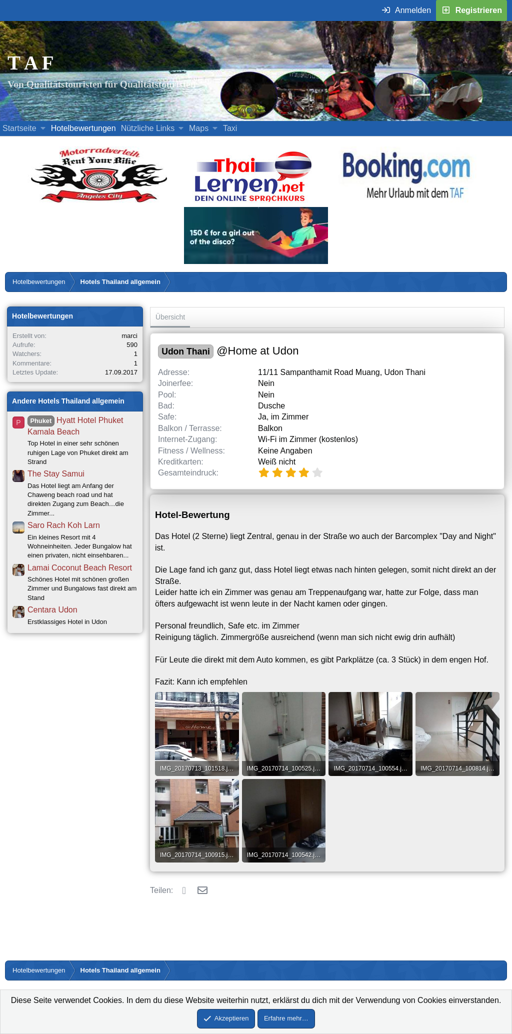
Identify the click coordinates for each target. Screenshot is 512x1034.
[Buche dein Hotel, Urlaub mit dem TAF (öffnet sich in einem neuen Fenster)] (406, 201)
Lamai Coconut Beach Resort (80, 568)
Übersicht (170, 317)
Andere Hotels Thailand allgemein (68, 401)
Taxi (230, 128)
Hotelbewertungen (83, 128)
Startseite (19, 128)
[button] (42, 128)
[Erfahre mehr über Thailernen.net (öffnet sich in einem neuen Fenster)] (254, 201)
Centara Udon (53, 610)
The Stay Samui (56, 474)
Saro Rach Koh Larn (64, 525)
